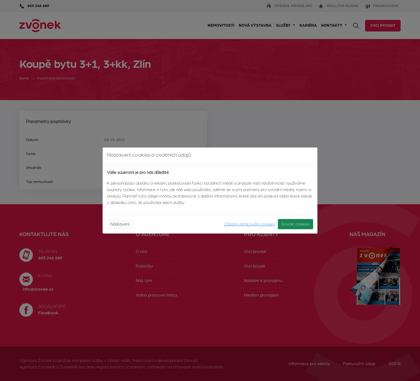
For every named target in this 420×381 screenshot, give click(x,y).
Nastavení (119, 224)
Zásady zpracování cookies (249, 224)
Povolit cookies (295, 224)
